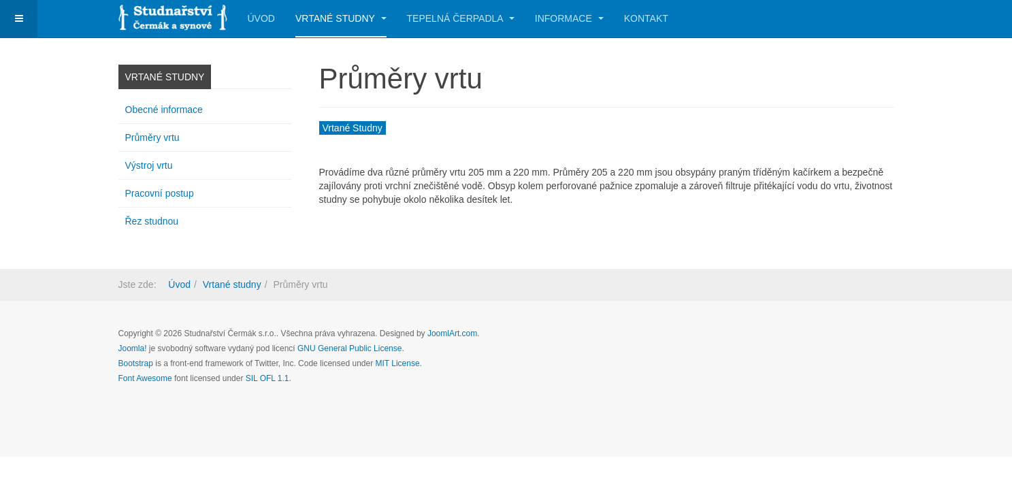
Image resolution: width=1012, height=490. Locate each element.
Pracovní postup (159, 193)
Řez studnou (152, 221)
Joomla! (132, 348)
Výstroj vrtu (149, 165)
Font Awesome (145, 378)
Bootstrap (135, 363)
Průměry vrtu (152, 137)
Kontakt (646, 18)
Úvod (261, 18)
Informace (569, 18)
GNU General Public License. (350, 348)
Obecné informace (164, 109)
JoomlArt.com (452, 333)
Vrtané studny (341, 18)
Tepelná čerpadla (461, 18)
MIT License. (398, 363)
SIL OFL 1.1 (267, 378)
